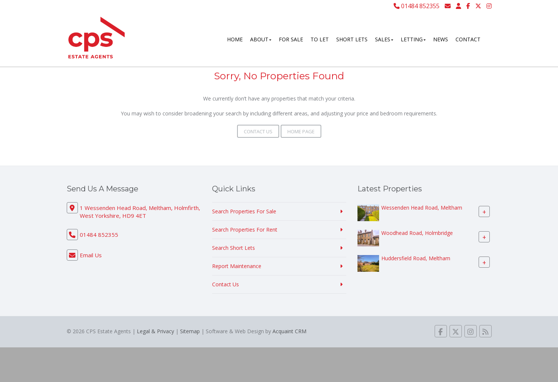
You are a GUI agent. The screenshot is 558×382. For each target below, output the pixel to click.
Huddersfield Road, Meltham (415, 258)
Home (235, 39)
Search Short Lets (233, 247)
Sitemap (190, 331)
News (440, 39)
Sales (384, 39)
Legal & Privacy (155, 331)
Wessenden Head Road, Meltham (421, 207)
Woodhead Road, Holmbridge (417, 232)
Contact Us (258, 131)
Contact (467, 39)
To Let (319, 39)
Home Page (301, 131)
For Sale (291, 39)
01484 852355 (416, 6)
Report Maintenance (236, 266)
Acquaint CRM (289, 331)
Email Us (91, 255)
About (260, 39)
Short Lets (352, 39)
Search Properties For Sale (244, 211)
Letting (413, 39)
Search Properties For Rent (244, 229)
